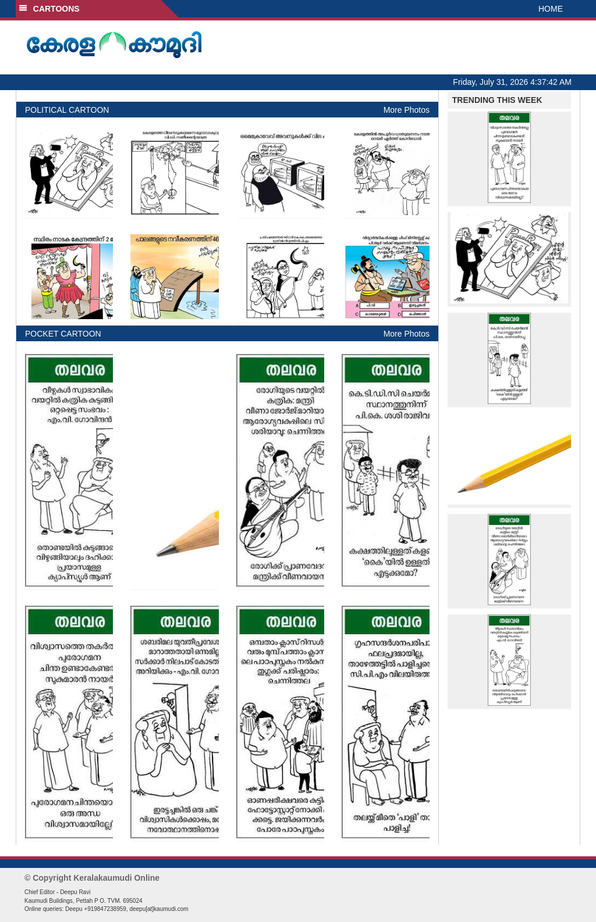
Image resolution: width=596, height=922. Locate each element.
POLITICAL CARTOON (67, 110)
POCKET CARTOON (63, 333)
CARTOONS (49, 8)
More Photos (407, 110)
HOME (550, 8)
